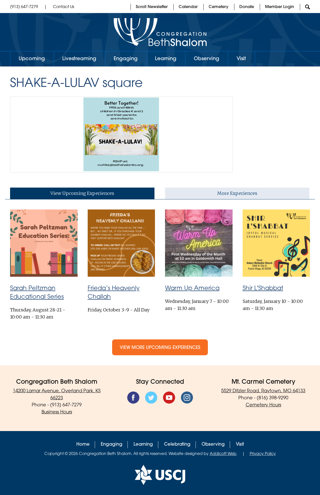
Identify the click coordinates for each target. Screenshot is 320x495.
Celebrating (177, 444)
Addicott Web (223, 454)
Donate (246, 7)
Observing (206, 58)
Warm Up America (192, 289)
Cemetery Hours (263, 405)
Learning (165, 58)
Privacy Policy (263, 454)
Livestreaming (79, 58)
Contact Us (63, 7)
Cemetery (218, 7)
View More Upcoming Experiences (160, 347)
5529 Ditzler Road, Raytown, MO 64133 (263, 391)
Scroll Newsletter (152, 7)
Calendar (188, 7)
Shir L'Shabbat (263, 289)
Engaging (126, 58)
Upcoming (32, 58)
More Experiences (237, 193)
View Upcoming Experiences (82, 193)
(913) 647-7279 (24, 7)
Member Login (279, 7)
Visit (241, 58)
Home (83, 444)
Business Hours (57, 412)
